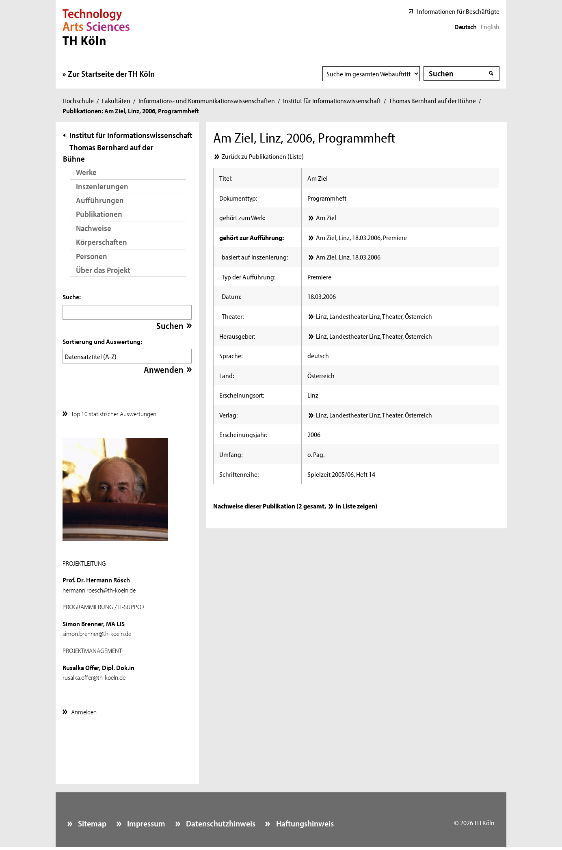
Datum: (231, 296)
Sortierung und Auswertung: (102, 341)
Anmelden (84, 709)
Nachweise (93, 228)
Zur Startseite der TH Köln (111, 73)
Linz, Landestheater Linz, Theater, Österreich (374, 315)
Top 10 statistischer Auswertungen (113, 411)
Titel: (225, 177)
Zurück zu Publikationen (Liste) (263, 155)
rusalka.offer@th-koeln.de (94, 674)
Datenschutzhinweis (219, 821)
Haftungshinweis (304, 821)
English (490, 26)
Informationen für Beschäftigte (458, 11)
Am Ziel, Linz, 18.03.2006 (348, 256)
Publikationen (99, 214)
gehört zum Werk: (242, 217)
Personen (91, 256)
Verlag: (228, 414)
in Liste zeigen (355, 505)
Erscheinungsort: (241, 394)
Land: (226, 375)
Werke (86, 172)
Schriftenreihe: (239, 473)
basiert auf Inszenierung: (255, 256)
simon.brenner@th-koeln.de (97, 631)
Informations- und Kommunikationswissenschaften (206, 100)
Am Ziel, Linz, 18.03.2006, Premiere (361, 237)
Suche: (72, 296)
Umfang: (230, 454)
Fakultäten (116, 100)
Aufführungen (100, 200)
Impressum (145, 821)
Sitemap (91, 821)
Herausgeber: (237, 335)
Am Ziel (326, 217)
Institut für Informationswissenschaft (332, 100)
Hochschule (78, 100)
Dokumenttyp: (238, 197)
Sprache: (230, 355)
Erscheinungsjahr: (243, 434)
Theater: (233, 315)
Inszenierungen (102, 186)
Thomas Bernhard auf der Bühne (432, 100)
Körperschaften (101, 242)
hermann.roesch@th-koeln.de (99, 587)
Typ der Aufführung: (248, 276)
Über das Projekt (103, 270)
